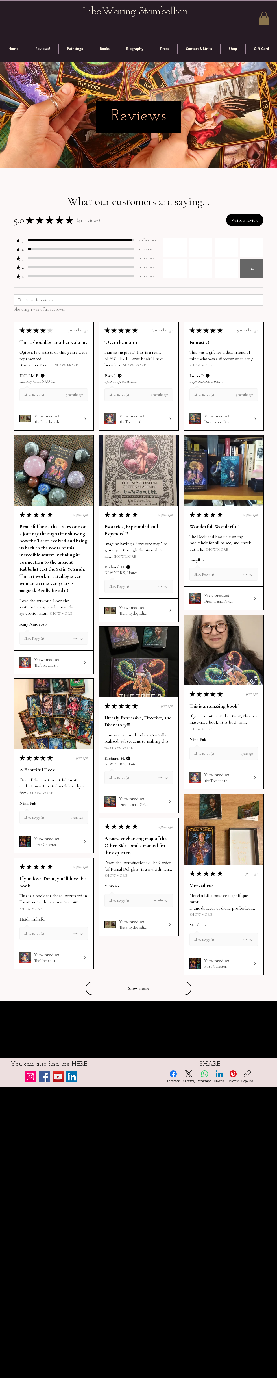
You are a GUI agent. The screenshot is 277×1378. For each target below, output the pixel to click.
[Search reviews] (143, 300)
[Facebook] (44, 1076)
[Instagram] (30, 1076)
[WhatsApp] (204, 1076)
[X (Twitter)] (188, 1076)
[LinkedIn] (71, 1076)
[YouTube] (58, 1076)
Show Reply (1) (34, 395)
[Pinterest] (232, 1076)
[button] (264, 18)
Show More (66, 365)
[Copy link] (247, 1076)
